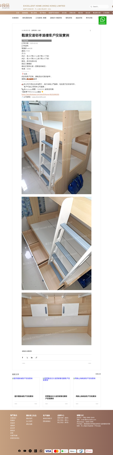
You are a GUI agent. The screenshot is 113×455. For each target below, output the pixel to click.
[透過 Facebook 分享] (22, 357)
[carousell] (35, 450)
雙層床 (12, 420)
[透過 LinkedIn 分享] (32, 357)
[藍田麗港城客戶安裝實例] (26, 385)
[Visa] (48, 451)
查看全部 (98, 374)
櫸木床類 (89, 18)
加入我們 (29, 421)
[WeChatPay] (64, 451)
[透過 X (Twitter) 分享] (27, 357)
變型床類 (69, 18)
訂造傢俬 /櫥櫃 (41, 18)
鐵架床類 (79, 18)
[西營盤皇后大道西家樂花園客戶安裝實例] (56, 385)
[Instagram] (30, 450)
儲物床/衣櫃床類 (56, 18)
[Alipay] (72, 451)
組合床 (12, 428)
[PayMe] (89, 451)
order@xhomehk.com (88, 419)
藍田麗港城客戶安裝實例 (24, 396)
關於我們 (29, 418)
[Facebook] (19, 450)
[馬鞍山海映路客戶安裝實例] (87, 385)
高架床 (12, 423)
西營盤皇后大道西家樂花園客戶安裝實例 (56, 397)
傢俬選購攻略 (27, 18)
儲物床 (12, 425)
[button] (98, 18)
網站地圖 (29, 424)
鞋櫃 (15, 435)
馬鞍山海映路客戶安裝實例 (86, 396)
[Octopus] (80, 451)
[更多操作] (90, 30)
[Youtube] (24, 450)
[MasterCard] (56, 451)
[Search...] (99, 6)
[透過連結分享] (36, 357)
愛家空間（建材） (63, 418)
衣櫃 (12, 435)
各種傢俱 (15, 18)
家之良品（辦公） (63, 420)
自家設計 (13, 418)
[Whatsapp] (40, 450)
